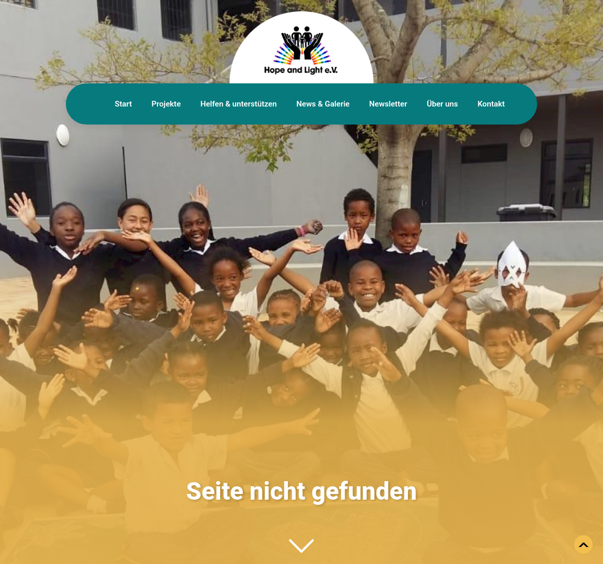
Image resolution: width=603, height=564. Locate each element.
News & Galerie (323, 104)
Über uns (442, 104)
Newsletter (388, 104)
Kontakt (491, 104)
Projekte (166, 104)
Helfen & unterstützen (238, 104)
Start (123, 104)
